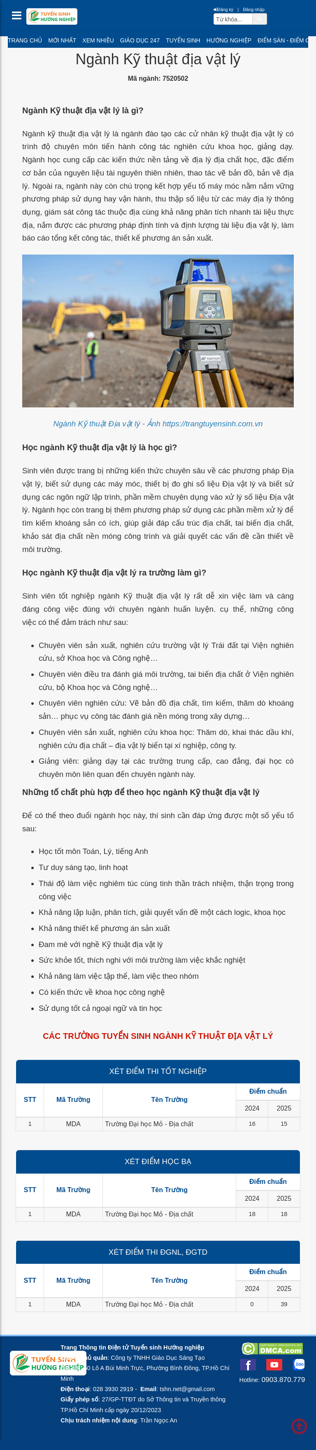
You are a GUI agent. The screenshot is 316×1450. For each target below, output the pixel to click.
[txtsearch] (233, 19)
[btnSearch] (260, 18)
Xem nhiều (98, 40)
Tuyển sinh (183, 40)
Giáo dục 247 (140, 40)
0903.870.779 (283, 1379)
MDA (73, 1123)
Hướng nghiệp (229, 40)
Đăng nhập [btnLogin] (254, 9)
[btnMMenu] (19, 17)
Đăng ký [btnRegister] (223, 9)
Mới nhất (62, 40)
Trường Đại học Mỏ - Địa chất (149, 1123)
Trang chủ (25, 40)
